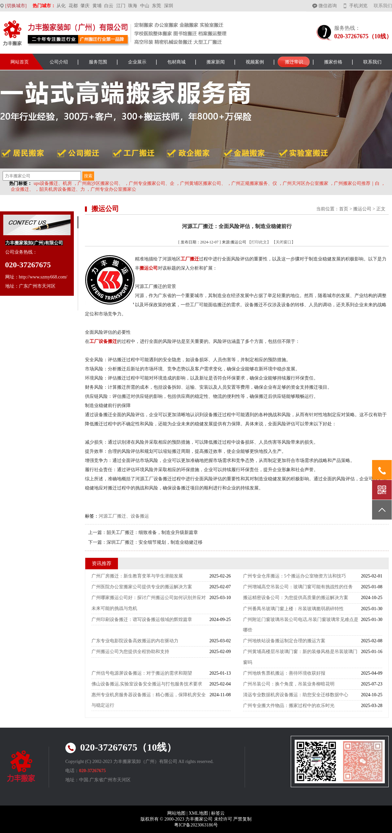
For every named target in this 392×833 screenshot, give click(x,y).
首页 (343, 208)
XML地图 (198, 813)
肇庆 (85, 5)
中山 (144, 5)
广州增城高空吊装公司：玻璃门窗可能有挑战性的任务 (298, 586)
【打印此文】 (259, 242)
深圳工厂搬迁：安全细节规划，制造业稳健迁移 (154, 542)
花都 (73, 5)
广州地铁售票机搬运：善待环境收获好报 (284, 673)
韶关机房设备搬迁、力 (62, 189)
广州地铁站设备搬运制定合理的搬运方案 (284, 640)
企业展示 (137, 62)
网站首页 (19, 62)
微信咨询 (327, 5)
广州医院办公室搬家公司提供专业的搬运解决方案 (141, 586)
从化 (61, 5)
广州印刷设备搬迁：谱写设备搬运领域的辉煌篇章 (141, 619)
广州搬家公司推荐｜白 (357, 183)
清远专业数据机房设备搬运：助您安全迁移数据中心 (295, 694)
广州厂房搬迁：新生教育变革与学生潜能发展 (137, 576)
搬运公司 (362, 208)
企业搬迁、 (22, 189)
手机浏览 (358, 5)
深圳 (168, 5)
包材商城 (176, 62)
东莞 (156, 5)
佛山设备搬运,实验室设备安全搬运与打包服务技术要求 (147, 684)
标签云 (218, 813)
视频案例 (255, 62)
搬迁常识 (294, 62)
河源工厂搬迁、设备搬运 (124, 516)
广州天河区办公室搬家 (305, 183)
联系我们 (383, 5)
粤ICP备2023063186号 (196, 825)
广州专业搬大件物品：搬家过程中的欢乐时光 (289, 705)
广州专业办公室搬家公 (113, 189)
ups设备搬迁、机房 (53, 183)
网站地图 (176, 813)
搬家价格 (333, 62)
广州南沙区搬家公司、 (100, 183)
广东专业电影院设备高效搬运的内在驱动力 (134, 640)
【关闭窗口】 (283, 242)
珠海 (132, 5)
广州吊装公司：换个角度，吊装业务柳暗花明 (289, 684)
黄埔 (97, 5)
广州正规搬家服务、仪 (254, 183)
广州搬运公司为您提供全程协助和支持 (130, 651)
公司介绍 (59, 62)
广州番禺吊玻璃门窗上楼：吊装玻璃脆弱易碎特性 (293, 608)
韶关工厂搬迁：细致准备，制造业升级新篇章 (152, 532)
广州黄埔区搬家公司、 (203, 183)
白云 (108, 5)
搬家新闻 (215, 62)
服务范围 (98, 62)
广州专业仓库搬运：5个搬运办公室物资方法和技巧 (294, 576)
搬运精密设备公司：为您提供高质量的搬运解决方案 (295, 597)
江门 (120, 5)
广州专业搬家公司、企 (151, 183)
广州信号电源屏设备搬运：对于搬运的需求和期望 (141, 673)
